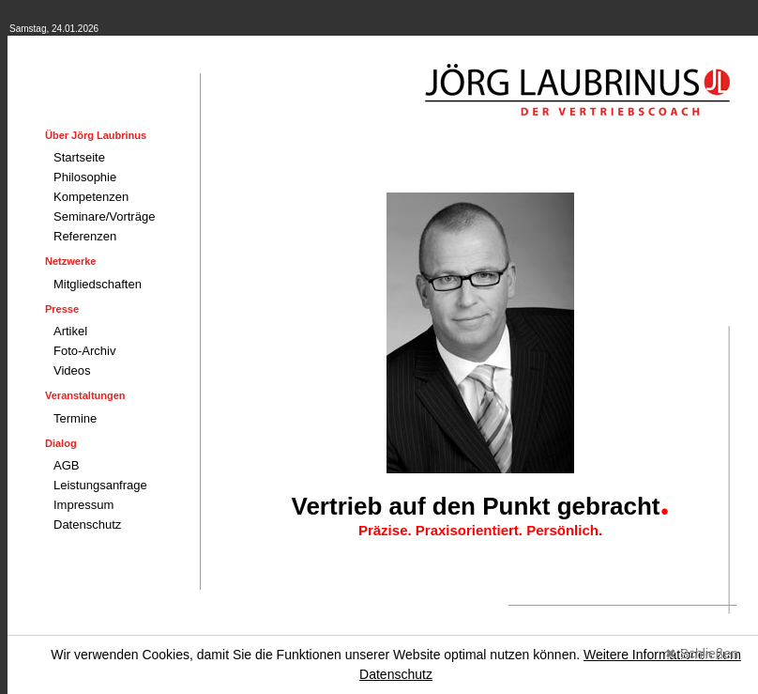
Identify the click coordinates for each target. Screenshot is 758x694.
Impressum (83, 505)
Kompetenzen (91, 197)
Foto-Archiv (84, 351)
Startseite (79, 157)
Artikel (70, 331)
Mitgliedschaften (97, 284)
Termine (75, 418)
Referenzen (84, 236)
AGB (66, 465)
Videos (72, 370)
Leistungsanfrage (100, 485)
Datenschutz (87, 524)
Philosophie (84, 177)
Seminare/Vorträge (104, 216)
